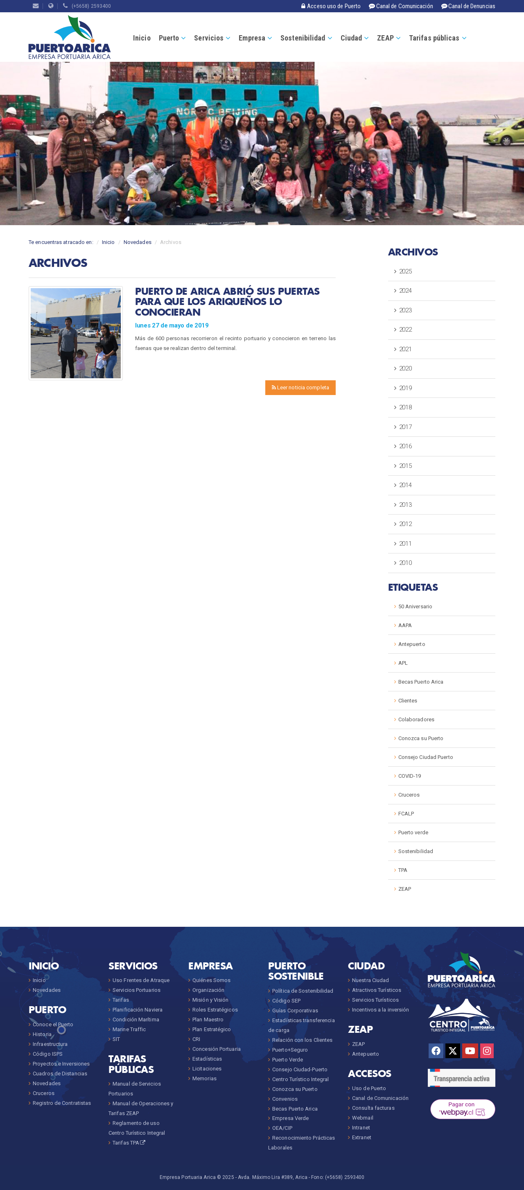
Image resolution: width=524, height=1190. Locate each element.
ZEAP (385, 38)
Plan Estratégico (211, 1029)
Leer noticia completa (300, 387)
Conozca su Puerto (421, 738)
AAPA (405, 625)
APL (403, 663)
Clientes (408, 701)
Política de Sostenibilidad (303, 991)
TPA (402, 870)
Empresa (252, 38)
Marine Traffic (129, 1029)
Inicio (142, 38)
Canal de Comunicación (380, 1098)
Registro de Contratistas (62, 1103)
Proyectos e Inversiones (61, 1064)
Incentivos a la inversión (380, 1010)
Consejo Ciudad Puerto (425, 757)
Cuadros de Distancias (60, 1073)
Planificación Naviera (138, 1010)
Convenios (285, 1099)
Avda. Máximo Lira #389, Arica (272, 1177)
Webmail (362, 1118)
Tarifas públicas (434, 38)
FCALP (406, 814)
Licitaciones (206, 1069)
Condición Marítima (136, 1019)
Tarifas (121, 1000)
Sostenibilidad (302, 38)
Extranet (361, 1137)
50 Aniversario (415, 606)
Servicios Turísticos (375, 1000)
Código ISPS (48, 1054)
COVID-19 (409, 776)
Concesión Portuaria (216, 1049)
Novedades (137, 242)
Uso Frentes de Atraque (141, 980)
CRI (196, 1039)
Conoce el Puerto (53, 1024)
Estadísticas (207, 1059)
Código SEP (286, 1001)
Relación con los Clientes (302, 1040)
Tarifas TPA (129, 1143)
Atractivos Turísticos (376, 990)
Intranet (361, 1128)
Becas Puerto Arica (421, 682)
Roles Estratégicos (215, 1010)
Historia (42, 1034)
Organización (208, 990)
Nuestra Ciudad (370, 980)
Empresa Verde (290, 1118)
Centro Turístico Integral (300, 1079)
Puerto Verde (287, 1060)
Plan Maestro (208, 1019)
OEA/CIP (282, 1128)
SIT (116, 1039)
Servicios (209, 38)
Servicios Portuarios (136, 990)
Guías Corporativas (295, 1010)
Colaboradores (416, 719)
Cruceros (409, 795)
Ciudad (351, 38)
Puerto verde (413, 832)
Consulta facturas (373, 1108)
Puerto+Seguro (290, 1050)
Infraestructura (50, 1044)
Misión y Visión (210, 1000)
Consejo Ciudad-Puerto (300, 1069)
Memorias (204, 1078)
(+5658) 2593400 (87, 6)
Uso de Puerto (369, 1088)
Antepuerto (411, 644)
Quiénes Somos (211, 980)
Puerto (169, 38)
